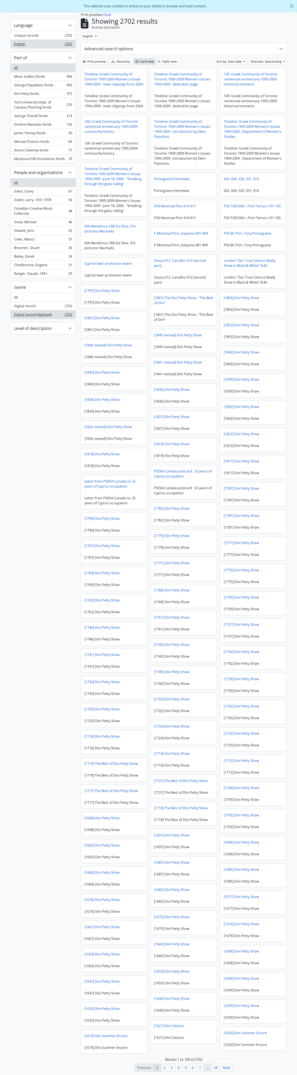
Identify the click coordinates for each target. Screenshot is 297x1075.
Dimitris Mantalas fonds (43, 125)
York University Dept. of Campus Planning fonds (43, 105)
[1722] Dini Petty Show (171, 699)
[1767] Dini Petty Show (102, 545)
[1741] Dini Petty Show (102, 654)
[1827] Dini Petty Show (171, 416)
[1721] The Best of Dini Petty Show (181, 780)
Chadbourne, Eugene (43, 265)
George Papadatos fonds (43, 86)
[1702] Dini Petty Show (241, 815)
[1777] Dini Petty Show (241, 543)
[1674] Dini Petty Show (241, 924)
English (43, 44)
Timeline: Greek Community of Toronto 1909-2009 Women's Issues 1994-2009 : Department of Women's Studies (253, 129)
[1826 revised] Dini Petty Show (108, 427)
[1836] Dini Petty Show (171, 389)
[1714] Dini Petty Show (171, 753)
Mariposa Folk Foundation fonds (43, 159)
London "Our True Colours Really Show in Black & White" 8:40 (249, 263)
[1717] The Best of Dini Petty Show (111, 791)
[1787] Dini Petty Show (241, 488)
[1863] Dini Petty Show (241, 298)
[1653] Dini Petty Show (171, 971)
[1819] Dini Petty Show (171, 444)
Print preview (94, 61)
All (16, 68)
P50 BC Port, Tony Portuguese (247, 233)
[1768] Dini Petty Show (171, 590)
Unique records (43, 36)
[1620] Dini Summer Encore (245, 1033)
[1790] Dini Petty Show (102, 518)
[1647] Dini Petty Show (102, 981)
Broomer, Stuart (43, 248)
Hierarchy (120, 61)
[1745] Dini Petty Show (171, 644)
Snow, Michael (43, 222)
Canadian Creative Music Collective (43, 211)
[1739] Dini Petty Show (241, 679)
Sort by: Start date (229, 61)
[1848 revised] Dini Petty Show (108, 345)
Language (23, 25)
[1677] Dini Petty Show (241, 896)
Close (107, 14)
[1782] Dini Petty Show (171, 508)
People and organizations (38, 172)
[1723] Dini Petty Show (241, 733)
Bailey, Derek (43, 257)
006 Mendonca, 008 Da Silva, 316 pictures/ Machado (109, 229)
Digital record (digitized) (43, 315)
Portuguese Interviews (171, 179)
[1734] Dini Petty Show (102, 682)
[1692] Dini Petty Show (102, 845)
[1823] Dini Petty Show (241, 434)
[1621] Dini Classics (169, 1025)
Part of (20, 58)
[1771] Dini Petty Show (171, 563)
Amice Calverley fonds (43, 151)
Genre (20, 287)
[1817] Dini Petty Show (241, 461)
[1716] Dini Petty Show (102, 736)
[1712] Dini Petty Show (241, 760)
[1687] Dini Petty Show (171, 862)
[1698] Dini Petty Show (102, 818)
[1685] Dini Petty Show (241, 869)
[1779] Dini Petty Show (171, 535)
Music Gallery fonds (43, 77)
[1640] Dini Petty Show (171, 998)
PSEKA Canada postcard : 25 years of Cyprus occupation (183, 474)
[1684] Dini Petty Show (102, 872)
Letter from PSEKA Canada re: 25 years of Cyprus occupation (110, 484)
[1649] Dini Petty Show (241, 978)
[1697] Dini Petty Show (171, 835)
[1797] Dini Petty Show (102, 290)
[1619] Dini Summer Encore (105, 1036)
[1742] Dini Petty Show (241, 651)
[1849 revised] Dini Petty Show (178, 335)
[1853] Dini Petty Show (241, 325)
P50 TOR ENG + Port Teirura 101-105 (252, 206)
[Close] (292, 6)
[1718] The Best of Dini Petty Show (181, 808)
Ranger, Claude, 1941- (43, 274)
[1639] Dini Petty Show (241, 1005)
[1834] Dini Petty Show (102, 399)
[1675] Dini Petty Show (171, 917)
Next (226, 1067)
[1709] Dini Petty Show (241, 788)
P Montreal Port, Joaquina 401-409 (181, 233)
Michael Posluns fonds (43, 142)
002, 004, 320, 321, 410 (241, 179)
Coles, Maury (43, 240)
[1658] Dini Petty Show (241, 951)
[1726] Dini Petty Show (241, 706)
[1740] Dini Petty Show (171, 672)
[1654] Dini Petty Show (102, 954)
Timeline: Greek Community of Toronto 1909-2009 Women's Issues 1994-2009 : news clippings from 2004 (113, 79)
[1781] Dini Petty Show (241, 515)
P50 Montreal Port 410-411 (175, 206)
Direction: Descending (266, 61)
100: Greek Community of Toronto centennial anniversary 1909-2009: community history (111, 126)
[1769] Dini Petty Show (102, 573)
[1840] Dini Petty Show (102, 372)
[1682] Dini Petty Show (171, 889)
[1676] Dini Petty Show (102, 899)
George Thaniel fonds (43, 116)
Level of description (33, 328)
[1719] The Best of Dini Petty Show (111, 763)
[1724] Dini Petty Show (171, 726)
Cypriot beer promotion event (108, 263)
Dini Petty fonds (43, 94)
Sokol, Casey (43, 192)
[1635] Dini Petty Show (102, 1008)
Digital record (43, 306)
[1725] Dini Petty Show (102, 709)
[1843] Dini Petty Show (241, 352)
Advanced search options (108, 49)
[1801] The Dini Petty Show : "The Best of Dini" (183, 300)
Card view (144, 61)
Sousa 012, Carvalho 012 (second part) (180, 263)
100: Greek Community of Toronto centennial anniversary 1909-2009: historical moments (251, 79)
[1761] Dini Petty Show (171, 617)
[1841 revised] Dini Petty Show (178, 362)
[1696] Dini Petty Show (241, 842)
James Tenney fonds (43, 133)
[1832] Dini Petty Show (241, 406)
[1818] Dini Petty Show (102, 454)
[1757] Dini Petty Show (241, 624)
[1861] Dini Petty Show (102, 318)
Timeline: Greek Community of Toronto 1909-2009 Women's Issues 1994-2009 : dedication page (182, 79)
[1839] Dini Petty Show (241, 379)
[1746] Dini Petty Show (102, 627)
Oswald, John (43, 231)
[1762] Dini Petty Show (102, 600)
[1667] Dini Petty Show (102, 927)
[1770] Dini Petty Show (241, 570)
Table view (167, 61)
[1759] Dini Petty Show (241, 597)
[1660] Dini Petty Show (171, 944)
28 (216, 1067)
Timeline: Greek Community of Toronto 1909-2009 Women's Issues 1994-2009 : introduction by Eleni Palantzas (182, 129)
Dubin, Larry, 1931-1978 (43, 200)
